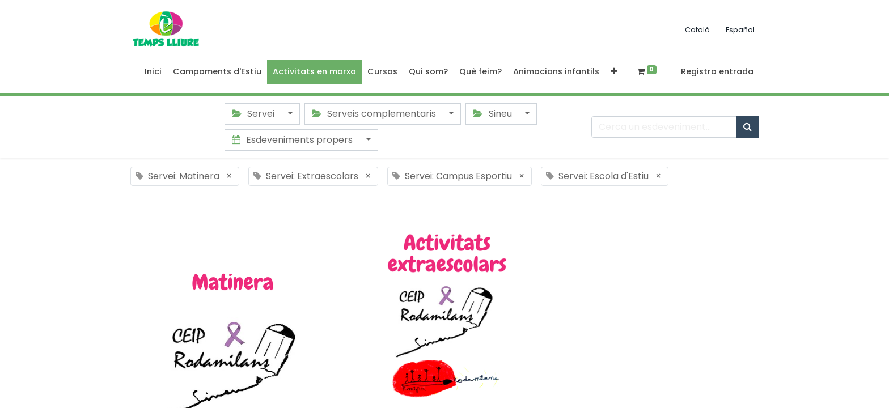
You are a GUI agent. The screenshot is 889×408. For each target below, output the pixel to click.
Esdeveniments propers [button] (293, 139)
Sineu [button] (493, 113)
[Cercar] (747, 127)
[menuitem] (153, 72)
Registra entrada (717, 71)
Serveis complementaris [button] (375, 113)
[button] (614, 72)
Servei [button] (254, 113)
